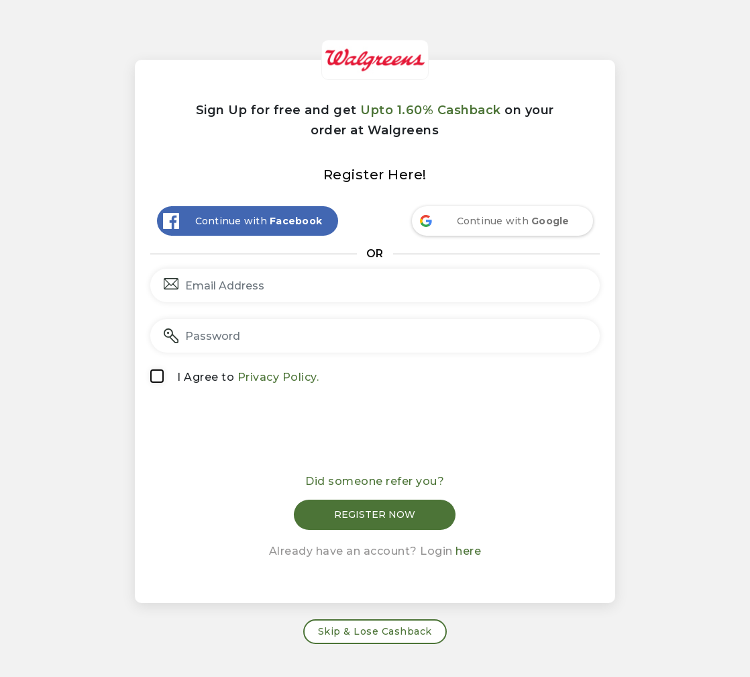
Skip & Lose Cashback (375, 631)
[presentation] (375, 434)
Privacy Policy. (278, 377)
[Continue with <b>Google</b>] (502, 221)
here (468, 551)
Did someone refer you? (374, 481)
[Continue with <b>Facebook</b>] (247, 221)
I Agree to (248, 377)
